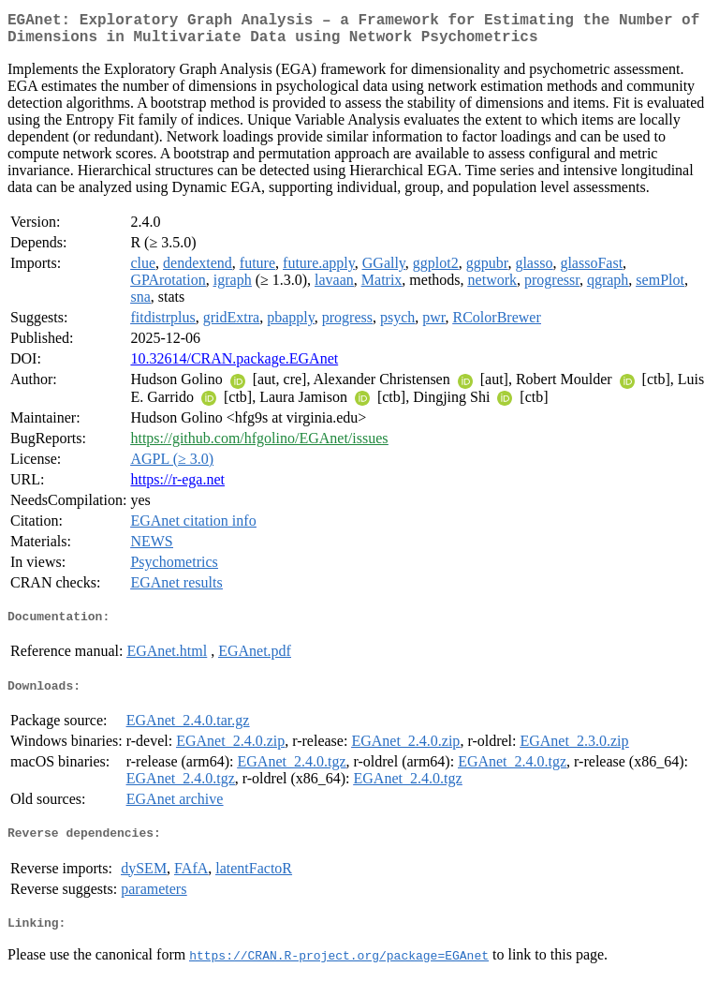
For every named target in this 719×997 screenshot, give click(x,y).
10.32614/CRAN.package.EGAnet (234, 366)
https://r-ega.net (177, 487)
